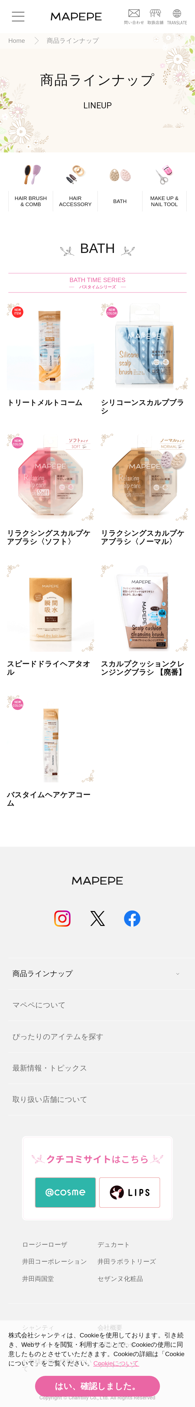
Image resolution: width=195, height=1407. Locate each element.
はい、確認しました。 (97, 1386)
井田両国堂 (38, 1278)
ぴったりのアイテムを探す (58, 1037)
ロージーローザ (45, 1244)
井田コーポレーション (54, 1261)
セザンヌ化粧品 (120, 1278)
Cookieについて (116, 1363)
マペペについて (39, 1005)
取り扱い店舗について (50, 1099)
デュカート (114, 1244)
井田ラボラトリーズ (127, 1261)
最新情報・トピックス (49, 1068)
